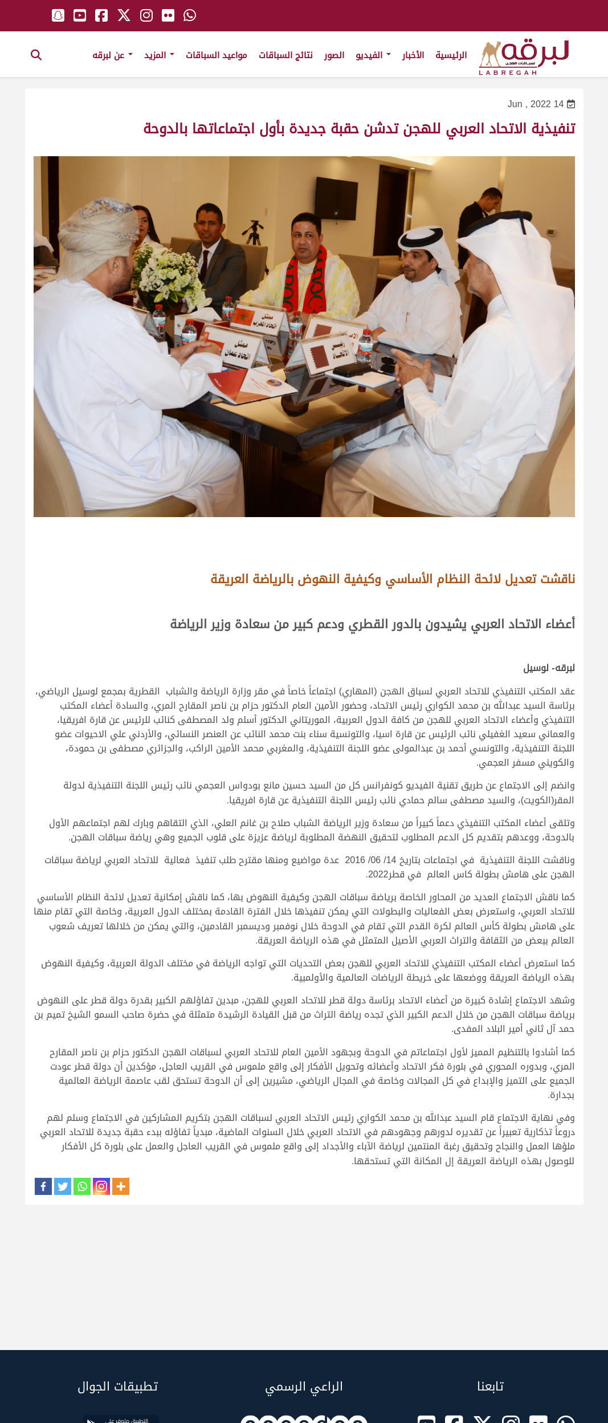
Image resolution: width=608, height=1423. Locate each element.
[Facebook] (43, 1186)
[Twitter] (62, 1186)
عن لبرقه (112, 55)
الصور (334, 55)
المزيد (159, 55)
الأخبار (413, 55)
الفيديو (373, 55)
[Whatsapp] (82, 1186)
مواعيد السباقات (216, 55)
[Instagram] (101, 1186)
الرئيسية (451, 55)
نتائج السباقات (286, 55)
